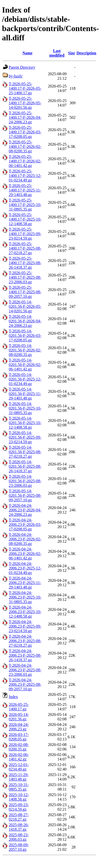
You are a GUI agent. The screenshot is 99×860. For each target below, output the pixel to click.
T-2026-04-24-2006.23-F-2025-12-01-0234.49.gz (25, 568)
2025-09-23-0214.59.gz (19, 807)
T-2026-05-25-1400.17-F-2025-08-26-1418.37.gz (25, 262)
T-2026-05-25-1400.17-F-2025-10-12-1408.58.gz (25, 219)
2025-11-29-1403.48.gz (18, 777)
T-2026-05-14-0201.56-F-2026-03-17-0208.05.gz (25, 335)
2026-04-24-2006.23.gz (19, 726)
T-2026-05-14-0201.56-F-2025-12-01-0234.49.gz (25, 379)
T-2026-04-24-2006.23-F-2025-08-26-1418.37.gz (25, 655)
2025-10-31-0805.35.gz (19, 787)
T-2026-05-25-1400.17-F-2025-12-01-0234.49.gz (25, 175)
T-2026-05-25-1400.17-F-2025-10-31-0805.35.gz (25, 204)
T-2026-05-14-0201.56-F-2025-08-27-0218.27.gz (25, 451)
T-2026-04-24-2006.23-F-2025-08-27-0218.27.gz (25, 640)
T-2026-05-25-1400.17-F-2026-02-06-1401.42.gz (25, 161)
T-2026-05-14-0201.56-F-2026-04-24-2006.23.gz (25, 321)
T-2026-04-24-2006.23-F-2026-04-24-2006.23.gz (25, 510)
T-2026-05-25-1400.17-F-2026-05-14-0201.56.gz (25, 103)
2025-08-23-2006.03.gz (19, 837)
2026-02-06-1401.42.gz (19, 756)
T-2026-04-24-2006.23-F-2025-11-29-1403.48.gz (25, 582)
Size (71, 53)
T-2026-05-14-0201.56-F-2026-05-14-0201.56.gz (25, 306)
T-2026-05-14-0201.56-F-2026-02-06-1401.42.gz (25, 364)
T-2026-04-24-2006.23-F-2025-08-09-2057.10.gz (25, 684)
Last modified (56, 53)
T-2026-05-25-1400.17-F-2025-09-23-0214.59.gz (25, 233)
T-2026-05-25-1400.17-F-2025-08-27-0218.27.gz (25, 248)
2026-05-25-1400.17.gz (19, 706)
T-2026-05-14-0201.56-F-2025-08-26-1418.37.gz (25, 466)
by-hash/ (15, 76)
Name (27, 53)
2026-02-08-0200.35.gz (19, 746)
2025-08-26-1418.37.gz (19, 827)
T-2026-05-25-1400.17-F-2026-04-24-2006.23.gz (25, 117)
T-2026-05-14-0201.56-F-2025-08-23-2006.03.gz (25, 481)
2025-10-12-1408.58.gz (19, 797)
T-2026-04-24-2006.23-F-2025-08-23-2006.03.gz (25, 670)
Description (86, 53)
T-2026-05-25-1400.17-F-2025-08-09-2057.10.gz (25, 292)
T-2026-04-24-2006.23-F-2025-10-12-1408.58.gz (25, 611)
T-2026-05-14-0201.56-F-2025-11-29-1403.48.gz (25, 393)
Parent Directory (22, 67)
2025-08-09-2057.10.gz (19, 847)
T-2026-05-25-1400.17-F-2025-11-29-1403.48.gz (25, 190)
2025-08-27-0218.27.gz (19, 817)
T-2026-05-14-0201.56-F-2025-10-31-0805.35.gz (25, 408)
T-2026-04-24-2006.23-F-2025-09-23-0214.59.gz (25, 626)
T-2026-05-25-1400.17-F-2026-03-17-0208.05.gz (25, 132)
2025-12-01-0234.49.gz (19, 766)
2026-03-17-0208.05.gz (19, 736)
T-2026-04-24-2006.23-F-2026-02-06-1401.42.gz (25, 553)
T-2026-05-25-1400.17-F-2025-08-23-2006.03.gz (25, 277)
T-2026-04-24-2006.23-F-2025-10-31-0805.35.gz (25, 597)
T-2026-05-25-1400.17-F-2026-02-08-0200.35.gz (25, 146)
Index (13, 697)
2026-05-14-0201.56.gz (19, 716)
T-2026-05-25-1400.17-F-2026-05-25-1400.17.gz (25, 88)
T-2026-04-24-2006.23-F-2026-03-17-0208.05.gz (25, 524)
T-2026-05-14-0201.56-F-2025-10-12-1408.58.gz (25, 422)
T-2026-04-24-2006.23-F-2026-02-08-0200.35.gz (25, 539)
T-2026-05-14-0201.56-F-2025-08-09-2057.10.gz (25, 495)
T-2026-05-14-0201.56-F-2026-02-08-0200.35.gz (25, 350)
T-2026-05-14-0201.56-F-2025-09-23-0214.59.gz (25, 437)
